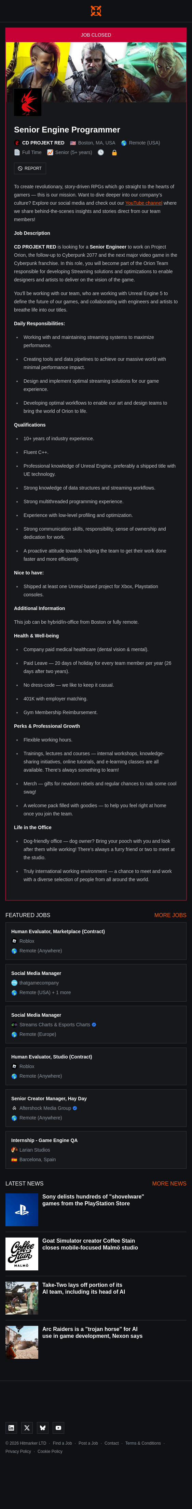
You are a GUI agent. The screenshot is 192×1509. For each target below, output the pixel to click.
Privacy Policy (18, 1451)
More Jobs (170, 915)
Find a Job (62, 1443)
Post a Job (88, 1443)
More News (169, 1184)
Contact (112, 1443)
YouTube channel (143, 203)
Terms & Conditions (143, 1443)
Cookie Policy (50, 1451)
